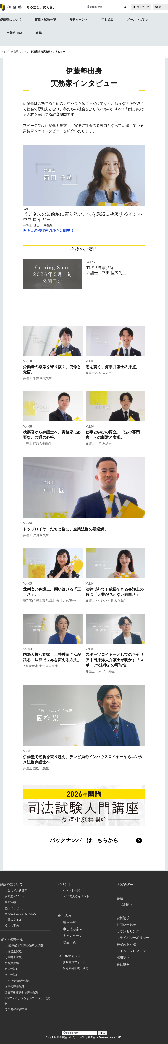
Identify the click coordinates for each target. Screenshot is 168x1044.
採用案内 (123, 956)
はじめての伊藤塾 (16, 889)
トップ (4, 51)
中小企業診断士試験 (17, 979)
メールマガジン (137, 19)
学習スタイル (13, 918)
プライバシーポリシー (133, 936)
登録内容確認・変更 (75, 966)
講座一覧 (69, 921)
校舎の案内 (12, 924)
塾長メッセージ (15, 906)
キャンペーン (73, 934)
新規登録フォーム (74, 960)
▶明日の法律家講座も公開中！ (48, 230)
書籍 (39, 33)
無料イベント (79, 19)
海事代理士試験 (15, 985)
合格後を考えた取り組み (20, 912)
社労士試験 (12, 973)
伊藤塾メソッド (15, 894)
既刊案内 (126, 902)
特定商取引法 (126, 943)
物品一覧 (69, 940)
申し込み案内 (73, 927)
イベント (64, 883)
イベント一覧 (71, 889)
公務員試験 (12, 961)
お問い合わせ (126, 923)
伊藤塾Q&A (14, 33)
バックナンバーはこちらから (84, 840)
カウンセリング (128, 929)
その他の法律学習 (16, 1007)
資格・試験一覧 (45, 19)
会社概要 (123, 962)
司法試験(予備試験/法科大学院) (24, 944)
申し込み (107, 19)
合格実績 (10, 900)
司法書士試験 (13, 949)
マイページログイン (131, 949)
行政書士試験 (13, 955)
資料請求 (123, 916)
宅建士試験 (12, 967)
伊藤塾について (10, 19)
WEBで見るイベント (76, 894)
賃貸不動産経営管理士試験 (22, 991)
